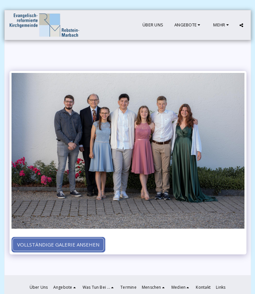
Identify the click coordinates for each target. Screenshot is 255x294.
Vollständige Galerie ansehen (58, 244)
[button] (188, 25)
